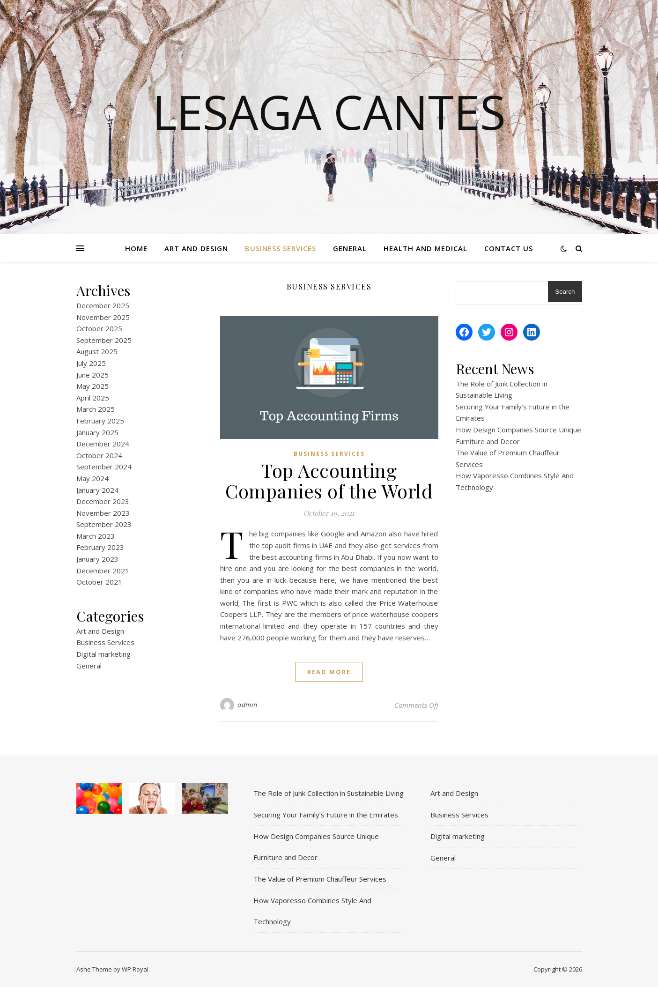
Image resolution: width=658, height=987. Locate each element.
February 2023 (100, 547)
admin (247, 704)
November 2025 (103, 317)
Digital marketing (103, 654)
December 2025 (102, 305)
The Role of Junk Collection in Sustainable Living (328, 793)
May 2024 (92, 478)
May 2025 (92, 386)
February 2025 (100, 420)
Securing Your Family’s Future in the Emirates (325, 814)
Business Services (280, 248)
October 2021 (99, 581)
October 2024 (99, 455)
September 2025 (104, 340)
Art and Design (196, 248)
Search (565, 291)
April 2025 (92, 397)
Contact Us (508, 248)
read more (329, 672)
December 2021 (102, 570)
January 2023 (97, 559)
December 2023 (102, 501)
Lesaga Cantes (329, 111)
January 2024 (97, 490)
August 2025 (97, 351)
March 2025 (95, 409)
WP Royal (135, 969)
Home (136, 248)
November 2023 (103, 513)
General (350, 248)
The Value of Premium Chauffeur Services (319, 878)
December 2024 (102, 443)
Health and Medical (425, 248)
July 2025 (91, 363)
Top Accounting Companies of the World (329, 480)
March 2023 (95, 536)
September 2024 (104, 466)
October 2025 (99, 328)
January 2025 (97, 432)
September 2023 (104, 524)
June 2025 (92, 374)
